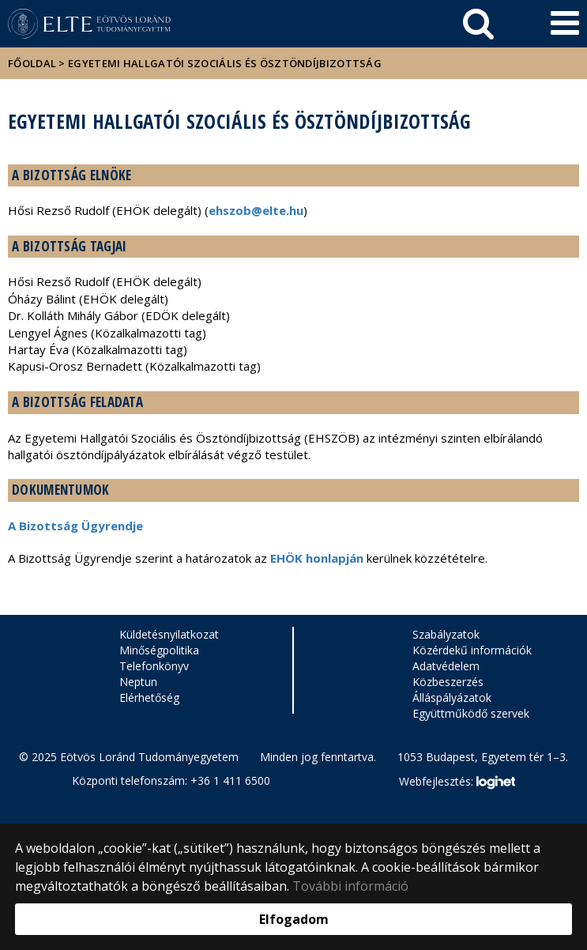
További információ (350, 886)
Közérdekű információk (472, 650)
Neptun (138, 681)
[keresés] (478, 23)
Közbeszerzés (448, 681)
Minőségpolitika (159, 650)
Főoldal (33, 63)
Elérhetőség (149, 697)
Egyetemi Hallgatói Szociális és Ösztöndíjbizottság (225, 63)
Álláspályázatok (451, 697)
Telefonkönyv (154, 665)
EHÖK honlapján (316, 558)
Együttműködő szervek (470, 713)
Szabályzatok (446, 634)
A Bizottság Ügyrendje (75, 525)
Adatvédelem (446, 665)
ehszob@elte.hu (256, 210)
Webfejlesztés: (456, 782)
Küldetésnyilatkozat (169, 634)
